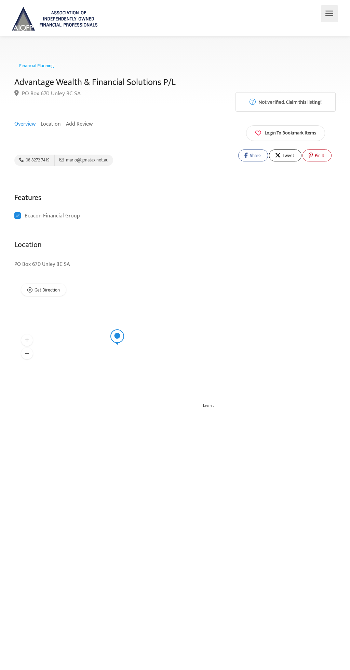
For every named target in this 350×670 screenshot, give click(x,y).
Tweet (284, 155)
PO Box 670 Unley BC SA (47, 93)
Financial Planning (36, 65)
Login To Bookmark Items (285, 132)
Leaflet (208, 406)
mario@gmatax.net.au (83, 160)
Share (252, 155)
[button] (27, 340)
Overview (25, 124)
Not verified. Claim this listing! (286, 102)
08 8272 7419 (34, 160)
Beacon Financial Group (52, 215)
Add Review (79, 124)
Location (51, 124)
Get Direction (47, 290)
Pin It (316, 155)
